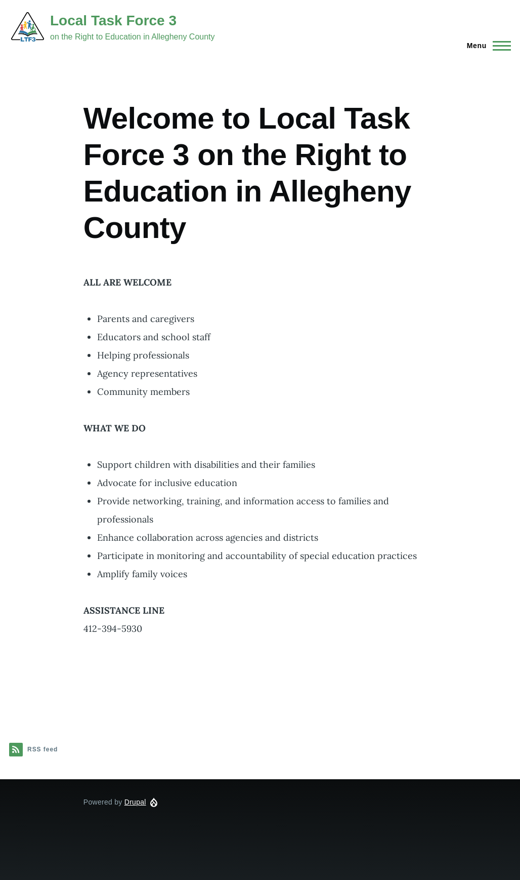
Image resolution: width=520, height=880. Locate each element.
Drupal (135, 802)
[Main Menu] (486, 45)
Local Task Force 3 (113, 20)
